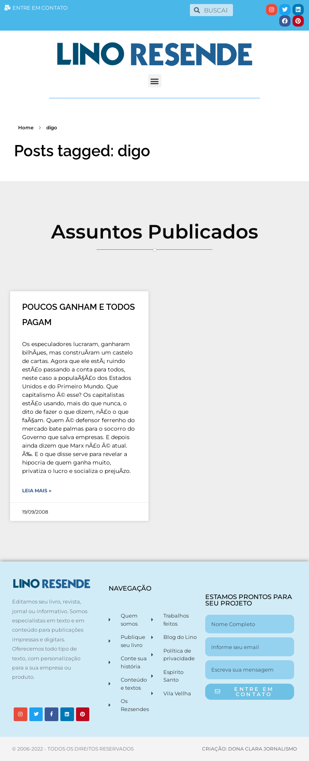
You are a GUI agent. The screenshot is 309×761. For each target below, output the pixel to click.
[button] (154, 80)
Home (25, 127)
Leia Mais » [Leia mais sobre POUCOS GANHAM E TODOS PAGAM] (37, 490)
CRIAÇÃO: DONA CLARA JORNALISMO (249, 749)
